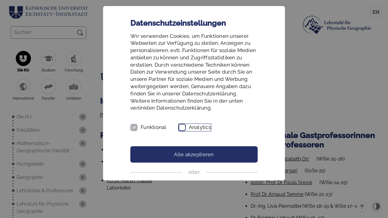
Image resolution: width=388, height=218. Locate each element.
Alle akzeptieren (194, 154)
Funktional (153, 127)
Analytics (200, 127)
